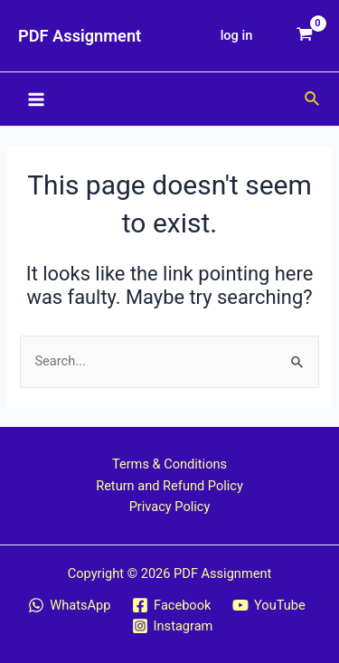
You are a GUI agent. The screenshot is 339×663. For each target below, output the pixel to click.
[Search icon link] (313, 99)
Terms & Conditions (169, 464)
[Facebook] (171, 605)
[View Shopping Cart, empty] (304, 36)
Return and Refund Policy (169, 486)
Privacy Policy (170, 506)
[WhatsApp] (70, 605)
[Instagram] (172, 626)
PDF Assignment (79, 35)
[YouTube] (268, 605)
